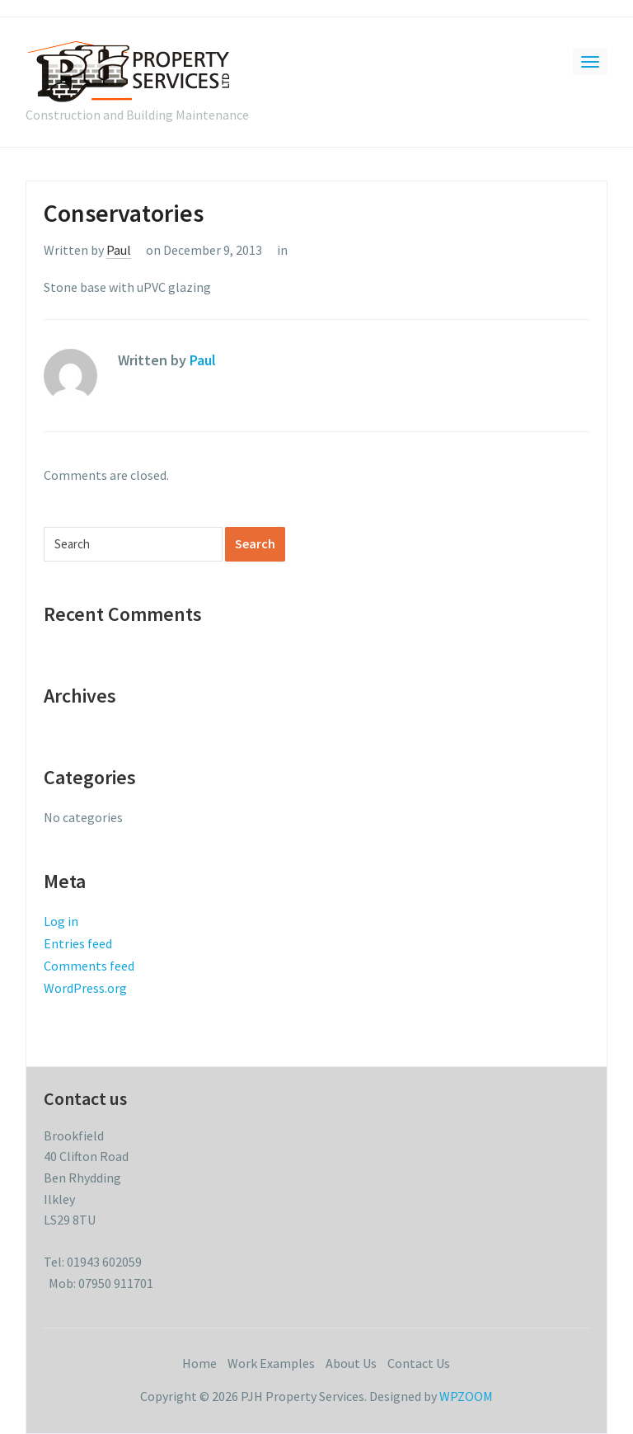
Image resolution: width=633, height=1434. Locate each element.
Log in (61, 921)
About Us (351, 1363)
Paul (118, 250)
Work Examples (271, 1363)
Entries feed (78, 943)
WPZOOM (466, 1396)
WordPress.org (85, 988)
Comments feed (89, 965)
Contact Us (418, 1363)
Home (199, 1363)
